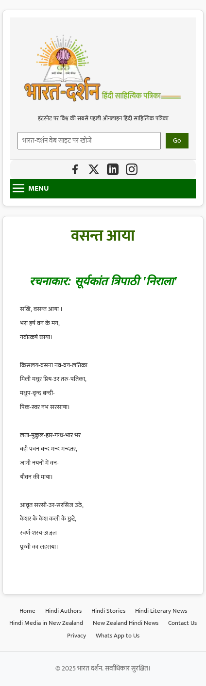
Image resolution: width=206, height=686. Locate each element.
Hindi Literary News (161, 610)
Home (27, 610)
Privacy (76, 635)
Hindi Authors (63, 610)
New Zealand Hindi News (125, 623)
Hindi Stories (108, 610)
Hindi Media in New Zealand (46, 623)
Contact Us (182, 623)
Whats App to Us (117, 635)
